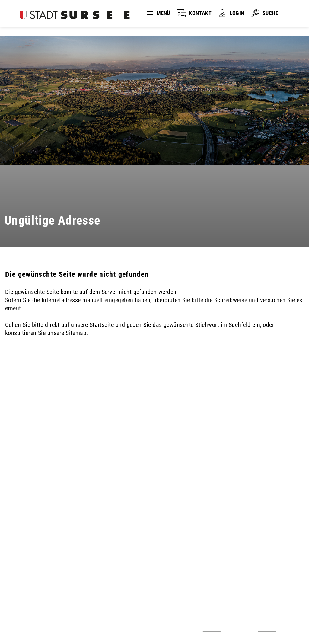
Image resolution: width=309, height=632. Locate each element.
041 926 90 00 (23, 569)
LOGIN (237, 13)
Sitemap (131, 602)
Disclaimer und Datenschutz (36, 602)
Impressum (94, 602)
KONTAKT (200, 13)
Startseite (102, 324)
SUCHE (270, 13)
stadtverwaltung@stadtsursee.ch (46, 577)
